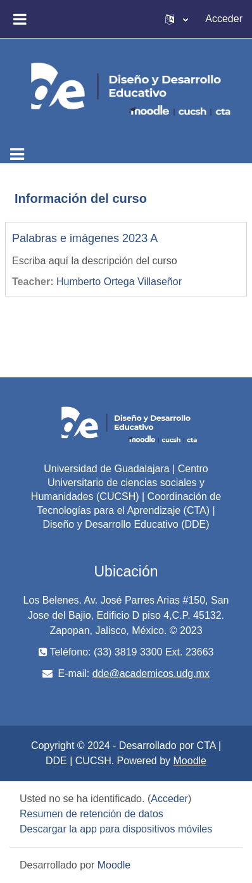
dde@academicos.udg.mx (151, 673)
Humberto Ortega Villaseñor (119, 281)
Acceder (224, 18)
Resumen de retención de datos (91, 813)
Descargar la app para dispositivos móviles (116, 829)
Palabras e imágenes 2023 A (85, 238)
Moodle (189, 760)
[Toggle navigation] (17, 154)
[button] (176, 19)
